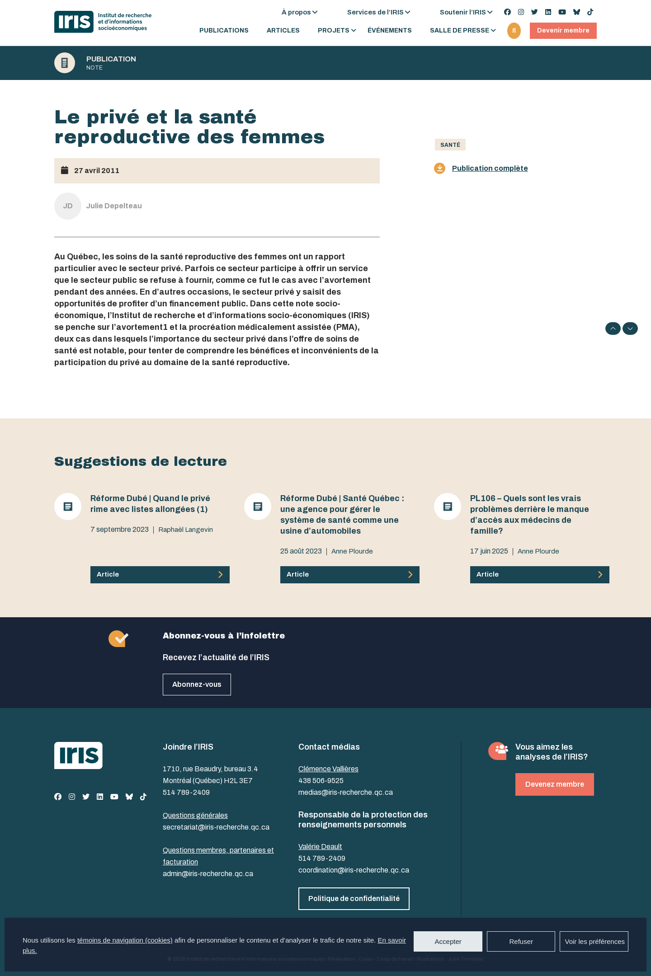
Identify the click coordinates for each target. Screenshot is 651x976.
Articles (283, 31)
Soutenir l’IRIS (463, 12)
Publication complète (481, 168)
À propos (296, 12)
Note (94, 67)
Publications (224, 31)
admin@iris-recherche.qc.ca (208, 873)
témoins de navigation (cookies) (125, 940)
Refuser (521, 941)
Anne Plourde (352, 551)
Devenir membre (563, 30)
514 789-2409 (186, 792)
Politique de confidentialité (354, 898)
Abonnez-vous (197, 684)
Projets (333, 31)
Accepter (448, 941)
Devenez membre (554, 784)
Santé (450, 145)
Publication (111, 59)
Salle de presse (459, 31)
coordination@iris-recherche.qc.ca (353, 870)
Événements (390, 31)
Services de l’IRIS (375, 12)
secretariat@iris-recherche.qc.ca (216, 827)
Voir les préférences (595, 941)
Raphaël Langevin (185, 529)
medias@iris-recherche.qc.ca (345, 792)
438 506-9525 (321, 780)
